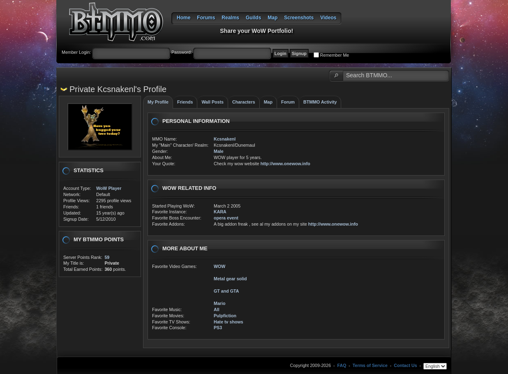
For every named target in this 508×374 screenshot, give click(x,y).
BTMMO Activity (320, 101)
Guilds (253, 18)
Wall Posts (212, 101)
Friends (185, 101)
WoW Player (108, 188)
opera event (226, 217)
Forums (206, 18)
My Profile (158, 101)
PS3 (218, 327)
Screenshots (299, 18)
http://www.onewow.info (285, 163)
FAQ (341, 365)
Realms (230, 18)
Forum (288, 101)
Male (219, 151)
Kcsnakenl (225, 138)
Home (183, 18)
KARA (220, 211)
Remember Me (334, 55)
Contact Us (405, 365)
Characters (243, 101)
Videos (328, 18)
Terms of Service (370, 365)
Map (272, 18)
